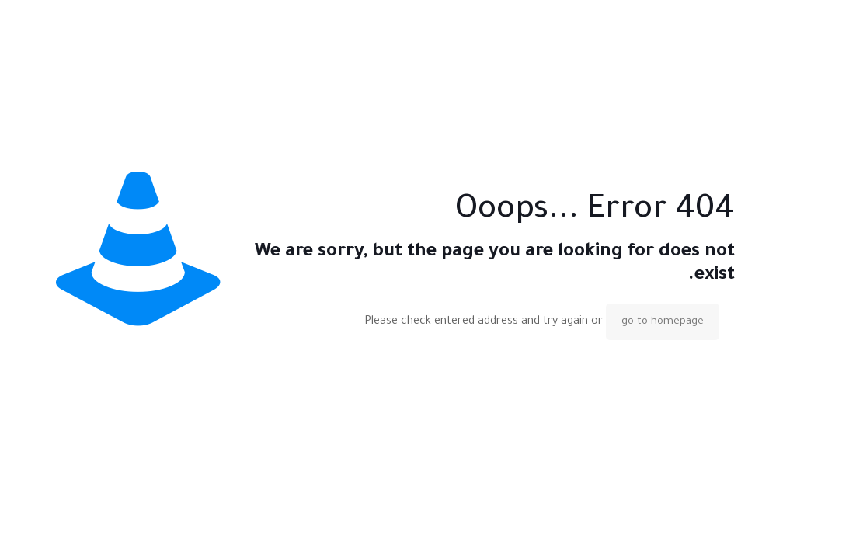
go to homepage (662, 322)
